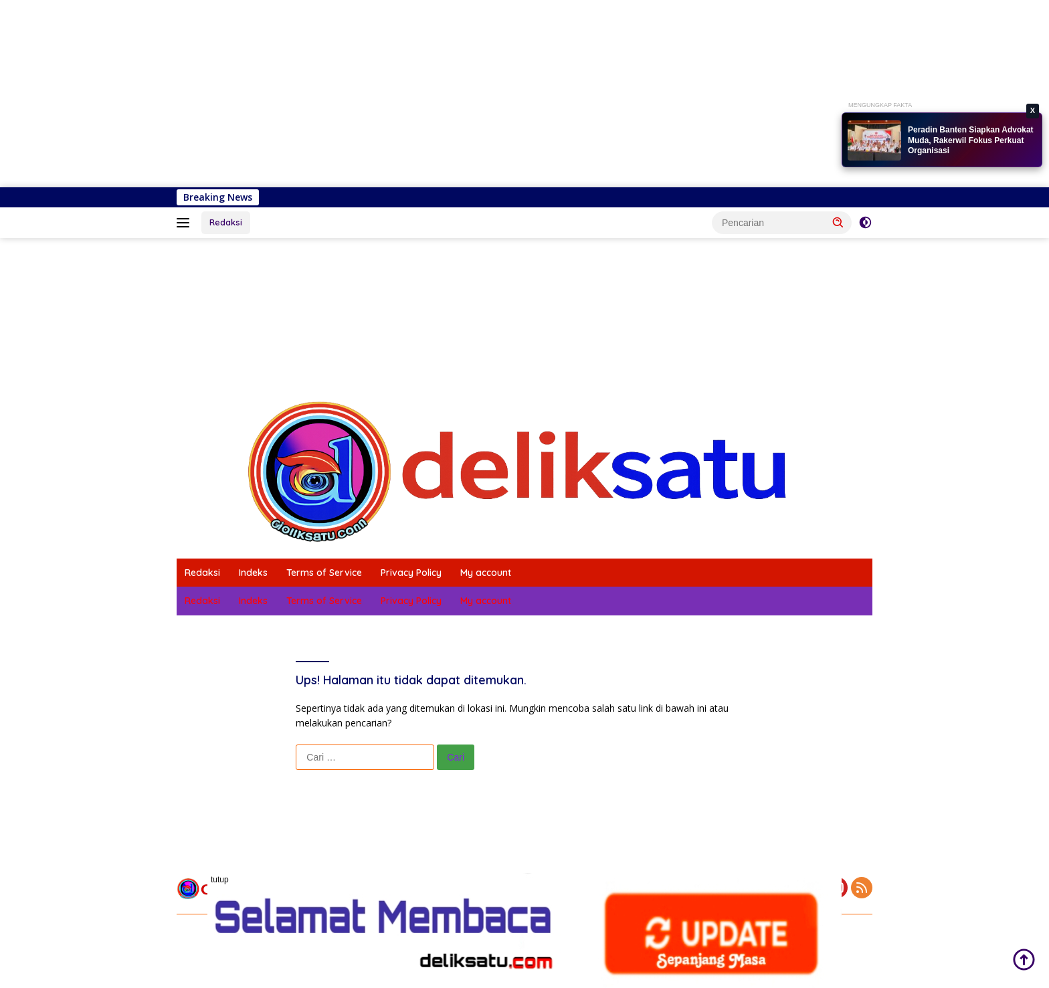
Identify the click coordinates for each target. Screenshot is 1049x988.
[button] (838, 222)
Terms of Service (324, 573)
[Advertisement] (401, 93)
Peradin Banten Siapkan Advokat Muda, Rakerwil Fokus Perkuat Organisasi (971, 140)
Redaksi (225, 222)
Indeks (253, 573)
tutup (220, 879)
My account (485, 573)
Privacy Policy (411, 573)
